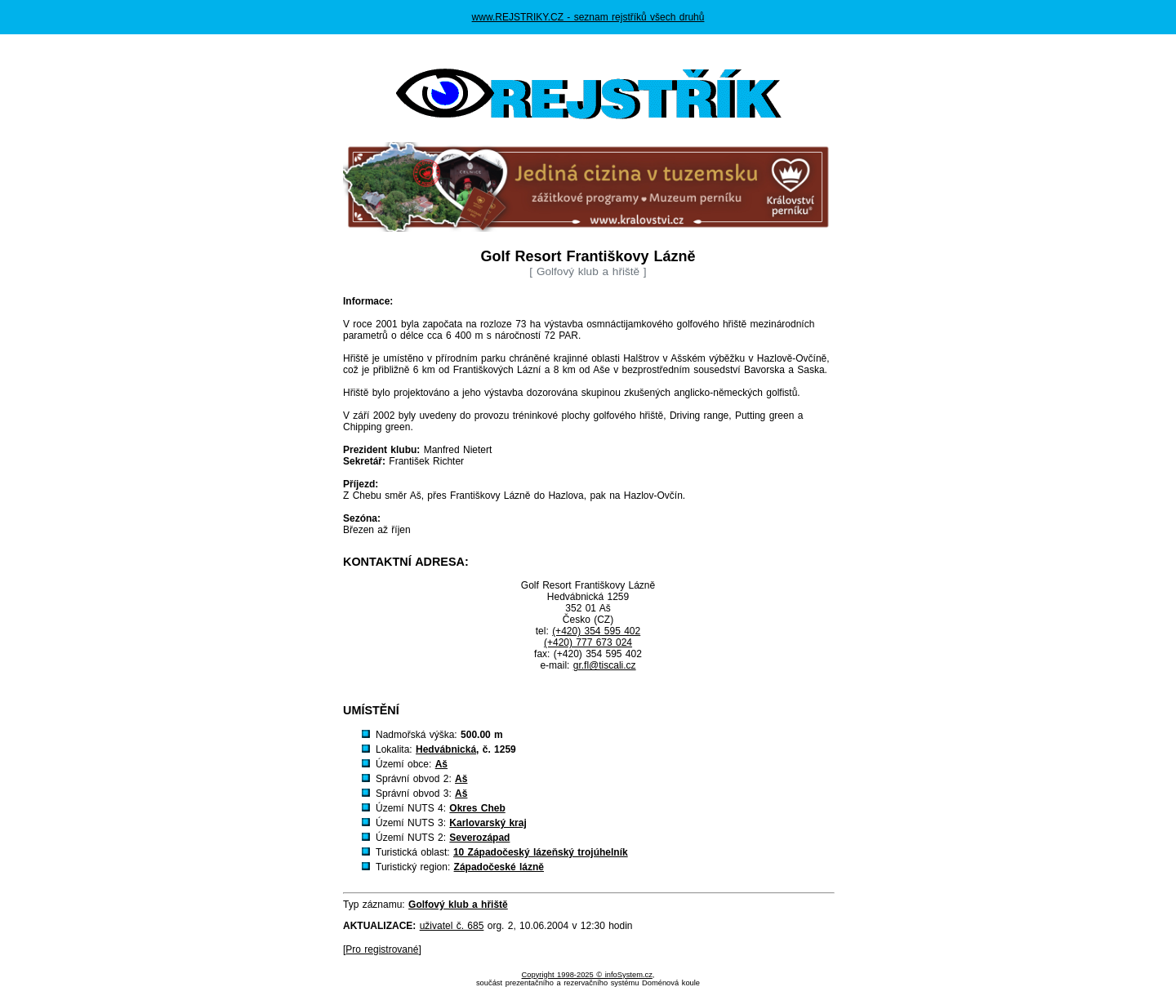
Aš (441, 764)
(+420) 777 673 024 (588, 642)
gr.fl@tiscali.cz (604, 665)
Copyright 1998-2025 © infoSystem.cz (587, 975)
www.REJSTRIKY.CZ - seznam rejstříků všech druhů (588, 17)
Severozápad (479, 837)
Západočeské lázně (499, 867)
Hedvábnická (446, 749)
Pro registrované (381, 949)
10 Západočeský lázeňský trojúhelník (540, 852)
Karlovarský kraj (487, 823)
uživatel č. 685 (452, 925)
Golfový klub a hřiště (458, 904)
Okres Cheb (477, 808)
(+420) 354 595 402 (596, 631)
